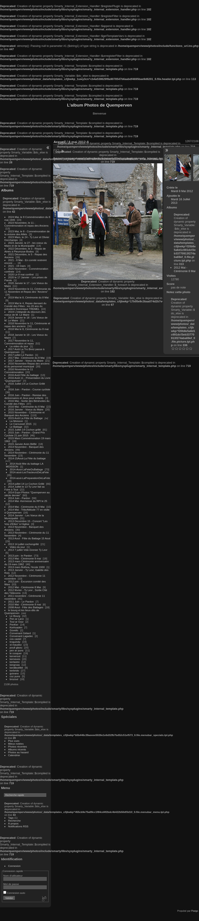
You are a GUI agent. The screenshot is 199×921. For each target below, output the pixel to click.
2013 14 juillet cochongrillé (24, 544)
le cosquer (16, 653)
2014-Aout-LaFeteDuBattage (26, 469)
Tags (11, 817)
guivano (14, 673)
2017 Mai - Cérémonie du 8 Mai (26, 357)
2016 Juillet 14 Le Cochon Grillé (26, 383)
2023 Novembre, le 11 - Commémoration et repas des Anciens (26, 224)
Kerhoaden (16, 627)
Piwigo (194, 911)
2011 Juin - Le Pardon (21, 601)
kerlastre (15, 661)
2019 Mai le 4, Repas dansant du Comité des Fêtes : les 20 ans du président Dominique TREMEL (25, 306)
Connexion (14, 865)
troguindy (15, 641)
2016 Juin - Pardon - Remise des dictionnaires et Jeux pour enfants (25, 396)
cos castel (15, 638)
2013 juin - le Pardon (20, 555)
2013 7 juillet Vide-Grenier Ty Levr (27, 549)
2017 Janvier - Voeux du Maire (26, 360)
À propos (13, 823)
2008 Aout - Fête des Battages (25, 607)
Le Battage (16, 426)
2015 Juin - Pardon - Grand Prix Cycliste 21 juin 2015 (24, 434)
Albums (7, 190)
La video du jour (19, 346)
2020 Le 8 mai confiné (21, 274)
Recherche (14, 820)
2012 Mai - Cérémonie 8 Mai (24, 587)
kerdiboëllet (16, 667)
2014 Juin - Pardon (19, 498)
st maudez (16, 644)
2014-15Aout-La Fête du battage (27, 458)
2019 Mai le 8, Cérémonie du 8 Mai (28, 297)
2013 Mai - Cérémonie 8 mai (24, 558)
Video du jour (17, 546)
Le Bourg (15, 615)
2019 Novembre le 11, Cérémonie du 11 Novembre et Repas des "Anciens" (27, 290)
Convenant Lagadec (21, 636)
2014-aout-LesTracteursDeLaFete (29, 472)
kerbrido (14, 670)
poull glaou (16, 647)
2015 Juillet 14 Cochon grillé (24, 429)
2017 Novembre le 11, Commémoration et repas (19, 342)
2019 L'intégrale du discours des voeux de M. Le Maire (25, 313)
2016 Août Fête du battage (23, 375)
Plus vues (13, 740)
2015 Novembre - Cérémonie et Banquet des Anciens (24, 414)
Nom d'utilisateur (13, 875)
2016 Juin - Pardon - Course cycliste (29, 389)
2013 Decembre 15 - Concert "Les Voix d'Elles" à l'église (26, 522)
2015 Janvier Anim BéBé (22, 443)
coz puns (15, 676)
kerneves (15, 659)
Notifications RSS (18, 826)
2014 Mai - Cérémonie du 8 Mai (26, 506)
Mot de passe (11, 884)
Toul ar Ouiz (17, 621)
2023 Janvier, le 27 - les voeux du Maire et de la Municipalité (25, 244)
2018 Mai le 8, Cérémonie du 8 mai (28, 329)
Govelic (14, 630)
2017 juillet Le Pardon (20, 354)
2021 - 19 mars (17, 265)
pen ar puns (16, 650)
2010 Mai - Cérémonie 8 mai (24, 604)
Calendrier (14, 755)
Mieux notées (16, 743)
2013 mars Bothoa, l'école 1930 (26, 567)
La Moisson (16, 421)
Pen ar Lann (17, 618)
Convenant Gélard (20, 633)
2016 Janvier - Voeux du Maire (26, 409)
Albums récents (17, 749)
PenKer (14, 624)
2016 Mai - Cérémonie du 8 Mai (26, 406)
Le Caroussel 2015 (21, 423)
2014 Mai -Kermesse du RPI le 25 (27, 501)
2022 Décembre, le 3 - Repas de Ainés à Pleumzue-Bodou (25, 250)
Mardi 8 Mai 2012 (182, 191)
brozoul (14, 679)
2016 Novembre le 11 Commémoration (18, 371)
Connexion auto (14, 892)
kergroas (15, 664)
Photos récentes (17, 746)
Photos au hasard (18, 752)
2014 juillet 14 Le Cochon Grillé (26, 483)
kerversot (15, 656)
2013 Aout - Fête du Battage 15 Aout (29, 538)
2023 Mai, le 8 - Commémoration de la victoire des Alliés (27, 233)
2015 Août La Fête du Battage (25, 418)
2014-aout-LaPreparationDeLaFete (30, 478)
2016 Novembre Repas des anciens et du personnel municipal (27, 365)
